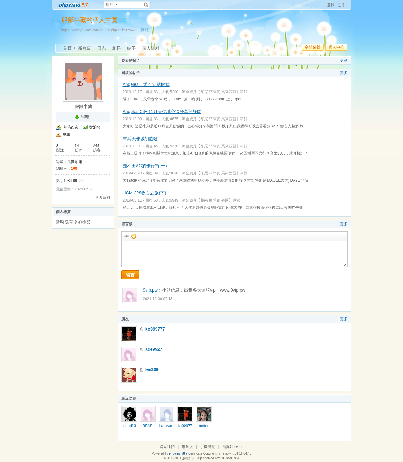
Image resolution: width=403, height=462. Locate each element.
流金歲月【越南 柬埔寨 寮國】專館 (211, 200)
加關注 (86, 117)
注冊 (341, 5)
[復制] (144, 30)
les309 (152, 369)
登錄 (330, 5)
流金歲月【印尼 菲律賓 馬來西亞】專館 (214, 92)
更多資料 (102, 197)
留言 (130, 274)
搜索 (146, 4)
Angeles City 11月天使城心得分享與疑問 (162, 111)
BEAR (147, 426)
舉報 (66, 134)
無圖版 (187, 447)
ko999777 (155, 328)
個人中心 (336, 47)
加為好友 (71, 127)
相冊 (116, 48)
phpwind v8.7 (178, 453)
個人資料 (151, 48)
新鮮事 (84, 48)
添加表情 (133, 236)
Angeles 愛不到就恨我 (146, 84)
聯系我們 (167, 447)
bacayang (166, 428)
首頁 (67, 48)
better (204, 426)
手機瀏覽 (207, 447)
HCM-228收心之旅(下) (144, 192)
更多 (344, 60)
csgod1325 (129, 428)
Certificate (195, 453)
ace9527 (153, 349)
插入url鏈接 (126, 236)
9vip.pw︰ (152, 290)
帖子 (131, 48)
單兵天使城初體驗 (140, 138)
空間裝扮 (313, 47)
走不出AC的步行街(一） (146, 165)
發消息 (94, 127)
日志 (101, 48)
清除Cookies (233, 447)
